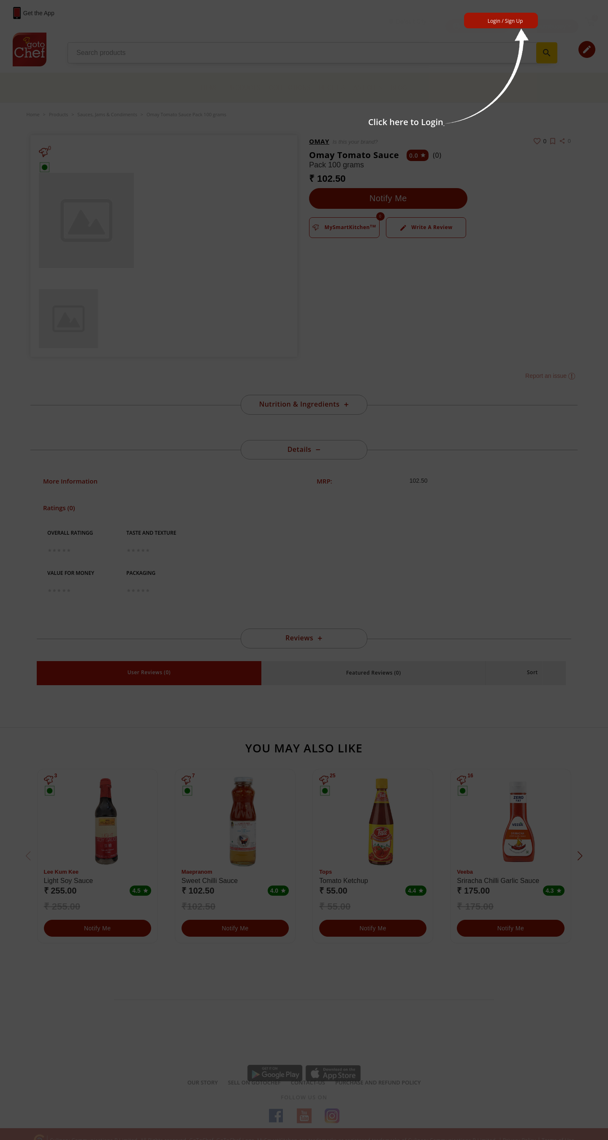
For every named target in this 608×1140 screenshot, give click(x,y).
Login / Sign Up (505, 21)
